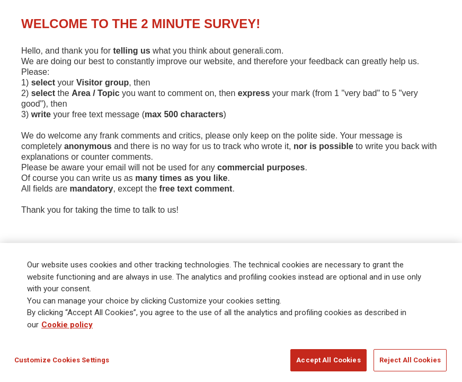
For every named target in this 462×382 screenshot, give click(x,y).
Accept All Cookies (328, 360)
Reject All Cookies (410, 360)
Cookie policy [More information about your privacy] (67, 324)
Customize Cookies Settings (61, 360)
